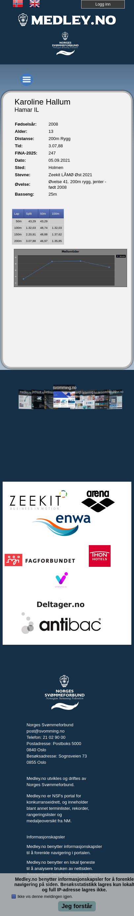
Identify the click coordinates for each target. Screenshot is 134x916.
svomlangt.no (77, 392)
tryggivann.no (114, 392)
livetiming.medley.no (51, 392)
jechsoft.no (38, 392)
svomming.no (64, 387)
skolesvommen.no (102, 392)
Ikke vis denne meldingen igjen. (45, 896)
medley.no (26, 392)
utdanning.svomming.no (89, 392)
